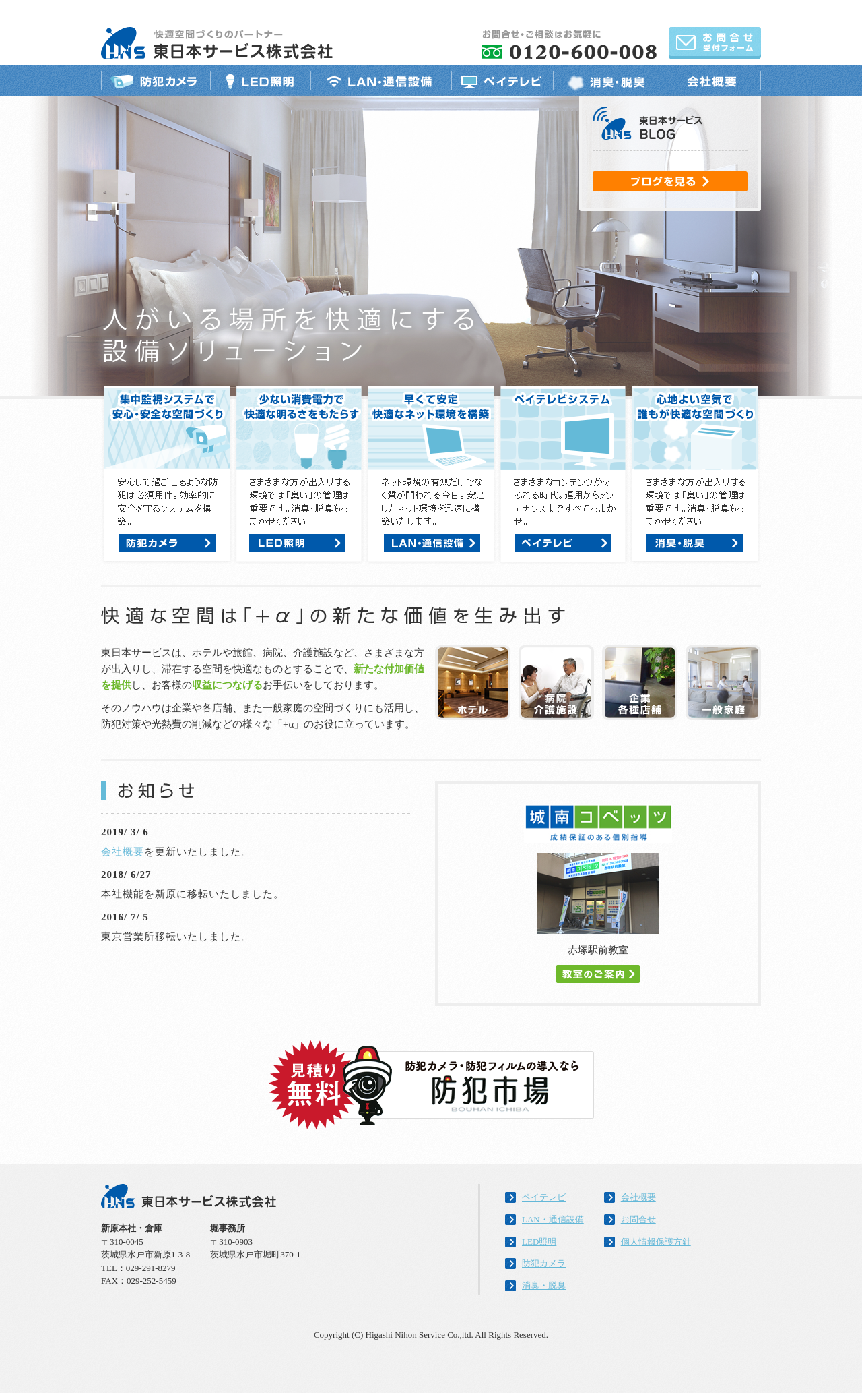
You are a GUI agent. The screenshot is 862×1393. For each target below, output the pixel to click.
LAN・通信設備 (380, 80)
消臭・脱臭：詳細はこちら (694, 543)
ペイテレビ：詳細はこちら (563, 543)
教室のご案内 (598, 974)
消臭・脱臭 (608, 80)
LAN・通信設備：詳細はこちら (432, 543)
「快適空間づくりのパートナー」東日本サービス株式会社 (217, 43)
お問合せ (638, 1219)
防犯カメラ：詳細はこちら (167, 543)
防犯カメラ (155, 80)
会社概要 (712, 80)
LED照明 (260, 80)
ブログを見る (670, 181)
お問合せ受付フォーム (715, 43)
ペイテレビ (502, 80)
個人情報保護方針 (656, 1242)
